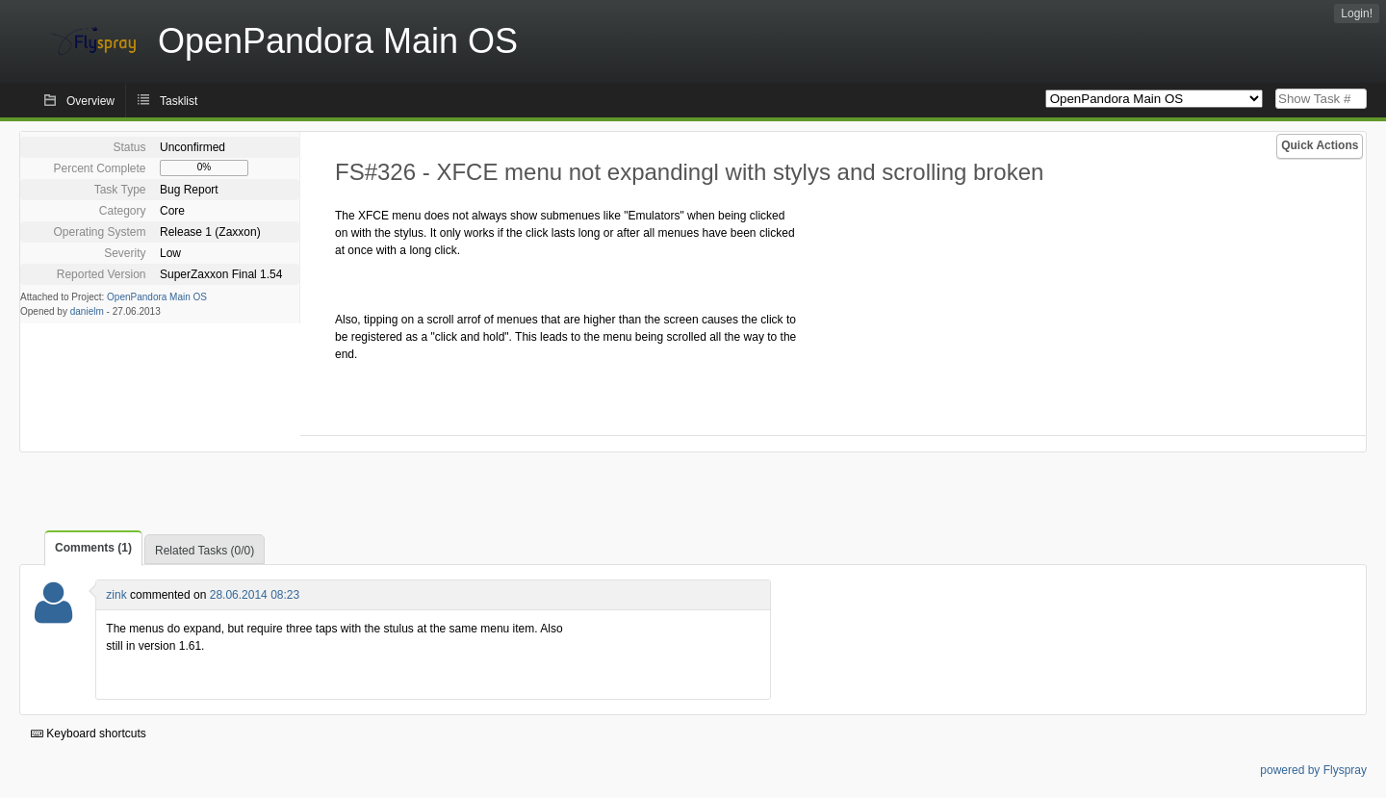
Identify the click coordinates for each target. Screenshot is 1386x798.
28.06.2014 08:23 (254, 595)
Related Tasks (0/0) (204, 550)
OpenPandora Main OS (157, 297)
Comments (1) (93, 547)
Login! (1357, 13)
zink (116, 595)
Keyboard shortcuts (88, 733)
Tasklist (178, 101)
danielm (87, 311)
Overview (90, 101)
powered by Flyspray (1313, 770)
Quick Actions (1319, 145)
